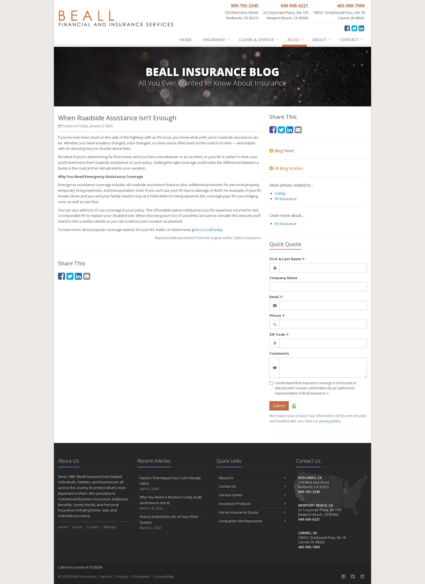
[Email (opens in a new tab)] (86, 276)
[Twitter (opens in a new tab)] (354, 28)
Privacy (122, 576)
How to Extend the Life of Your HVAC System (173, 522)
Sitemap (109, 527)
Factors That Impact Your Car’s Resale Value (173, 483)
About (321, 40)
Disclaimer (141, 576)
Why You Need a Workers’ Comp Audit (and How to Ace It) (173, 503)
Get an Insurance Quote (252, 512)
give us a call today (207, 229)
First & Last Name (287, 258)
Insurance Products (252, 503)
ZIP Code (279, 334)
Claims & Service (259, 40)
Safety (280, 193)
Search (106, 576)
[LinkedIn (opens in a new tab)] (361, 28)
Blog (296, 40)
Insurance (216, 40)
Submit (279, 405)
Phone (277, 315)
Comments (279, 353)
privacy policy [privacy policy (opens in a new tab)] (329, 421)
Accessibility (164, 576)
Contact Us (252, 486)
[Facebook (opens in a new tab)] (347, 28)
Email (276, 296)
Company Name (283, 277)
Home (185, 39)
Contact (352, 40)
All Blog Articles (286, 168)
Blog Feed (281, 150)
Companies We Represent (252, 520)
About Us (252, 477)
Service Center (252, 494)
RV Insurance (286, 198)
